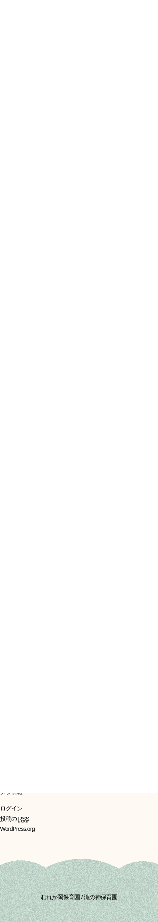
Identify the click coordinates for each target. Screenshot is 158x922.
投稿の (14, 818)
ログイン (11, 808)
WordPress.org (17, 828)
